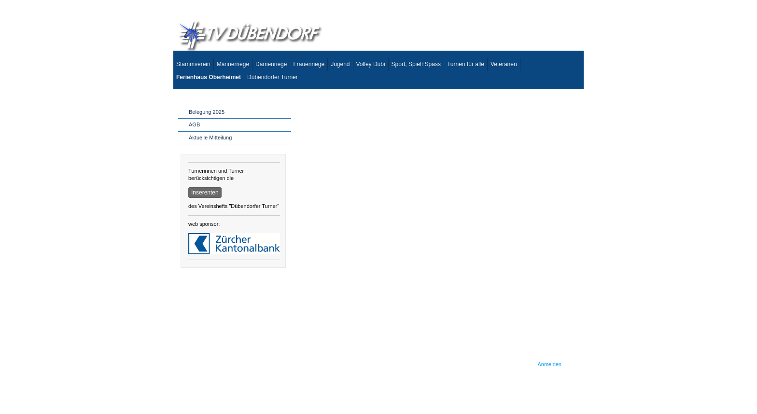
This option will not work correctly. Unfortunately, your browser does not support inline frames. (436, 226)
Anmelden (549, 364)
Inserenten (205, 192)
